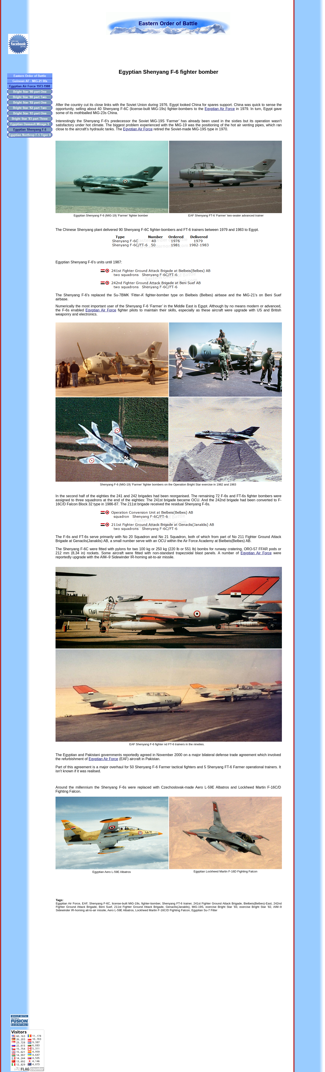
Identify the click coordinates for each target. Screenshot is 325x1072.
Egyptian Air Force (220, 109)
